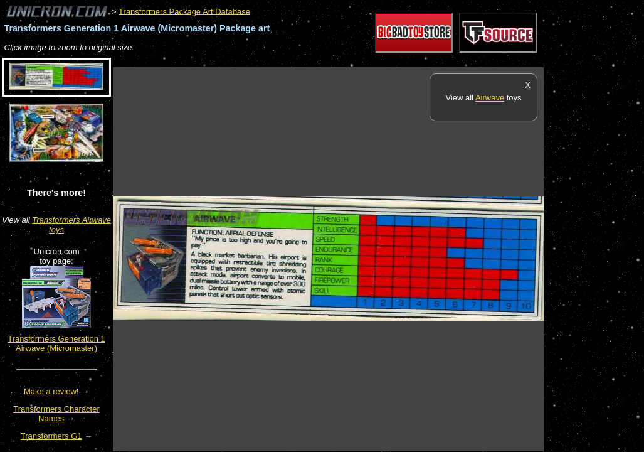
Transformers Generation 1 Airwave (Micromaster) (56, 343)
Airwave (489, 97)
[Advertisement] (341, 60)
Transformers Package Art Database (184, 11)
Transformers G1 (51, 436)
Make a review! (51, 391)
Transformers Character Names (56, 413)
